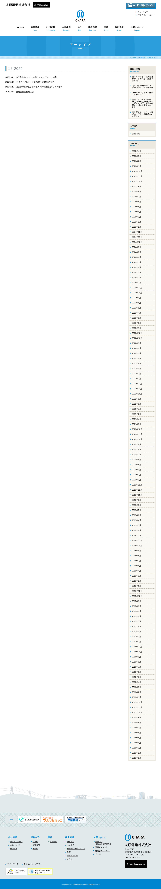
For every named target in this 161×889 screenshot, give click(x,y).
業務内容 (92, 28)
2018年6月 (136, 566)
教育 (69, 852)
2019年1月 (136, 535)
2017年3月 (136, 631)
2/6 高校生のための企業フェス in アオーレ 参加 (36, 77)
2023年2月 (136, 323)
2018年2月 (136, 581)
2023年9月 (136, 298)
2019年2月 (136, 530)
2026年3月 (136, 156)
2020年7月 (136, 454)
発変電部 (36, 845)
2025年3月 (136, 217)
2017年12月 (137, 591)
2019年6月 (136, 515)
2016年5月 (136, 677)
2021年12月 (137, 384)
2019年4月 (136, 520)
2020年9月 (136, 444)
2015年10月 (137, 712)
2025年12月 (137, 171)
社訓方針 (50, 28)
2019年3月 (136, 525)
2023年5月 (136, 308)
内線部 (35, 849)
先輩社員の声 (72, 856)
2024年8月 (136, 247)
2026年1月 (136, 166)
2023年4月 (136, 313)
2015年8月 (136, 722)
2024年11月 (137, 237)
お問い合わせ (137, 28)
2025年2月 (136, 222)
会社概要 (66, 28)
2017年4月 (136, 626)
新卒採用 (70, 842)
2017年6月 (136, 616)
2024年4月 (136, 267)
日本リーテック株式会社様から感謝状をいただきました (142, 79)
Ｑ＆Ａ (69, 859)
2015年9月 (136, 717)
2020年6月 (136, 459)
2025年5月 (136, 207)
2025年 (149, 57)
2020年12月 (137, 429)
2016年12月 (137, 647)
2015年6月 (136, 733)
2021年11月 (137, 389)
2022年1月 (136, 379)
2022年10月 (137, 338)
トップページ (132, 57)
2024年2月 (136, 277)
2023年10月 (137, 293)
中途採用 (70, 845)
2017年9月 (136, 601)
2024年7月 (136, 252)
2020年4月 (136, 464)
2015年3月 (136, 748)
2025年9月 (136, 186)
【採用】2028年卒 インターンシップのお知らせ (142, 86)
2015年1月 (136, 758)
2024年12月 (137, 232)
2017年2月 (136, 636)
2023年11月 (137, 287)
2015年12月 (137, 702)
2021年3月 (136, 424)
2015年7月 (136, 727)
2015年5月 (136, 738)
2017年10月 (137, 596)
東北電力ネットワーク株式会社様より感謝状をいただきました (142, 114)
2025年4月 (136, 212)
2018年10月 (137, 545)
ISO (80, 28)
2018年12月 (137, 540)
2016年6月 (136, 672)
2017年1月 (136, 642)
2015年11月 (137, 707)
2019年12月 (137, 485)
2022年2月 (136, 373)
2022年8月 (136, 348)
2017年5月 (136, 621)
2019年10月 (137, 495)
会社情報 (12, 837)
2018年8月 (136, 556)
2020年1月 (136, 480)
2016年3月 (136, 687)
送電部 (35, 842)
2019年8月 (136, 505)
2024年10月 (137, 242)
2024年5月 (136, 262)
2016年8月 (136, 662)
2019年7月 (136, 510)
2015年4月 (136, 743)
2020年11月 (137, 434)
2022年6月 (136, 358)
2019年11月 (137, 490)
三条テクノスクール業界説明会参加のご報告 (35, 82)
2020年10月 (137, 439)
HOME (20, 27)
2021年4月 (136, 419)
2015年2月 (136, 753)
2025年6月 (136, 202)
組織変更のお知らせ (25, 92)
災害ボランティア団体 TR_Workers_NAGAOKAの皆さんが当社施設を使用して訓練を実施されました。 (142, 103)
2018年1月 (136, 586)
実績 (106, 28)
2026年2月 (136, 161)
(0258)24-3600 (134, 855)
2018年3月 (136, 576)
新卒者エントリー (102, 847)
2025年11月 (137, 176)
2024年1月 (136, 282)
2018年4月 (136, 571)
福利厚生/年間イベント (76, 849)
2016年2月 (136, 692)
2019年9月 (136, 500)
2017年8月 (136, 606)
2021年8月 (136, 404)
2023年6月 (136, 303)
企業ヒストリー (16, 845)
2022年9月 (136, 343)
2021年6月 (136, 414)
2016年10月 (137, 652)
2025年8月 (136, 191)
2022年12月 (137, 333)
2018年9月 (136, 550)
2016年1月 (136, 697)
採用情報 (119, 28)
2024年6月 (136, 257)
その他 (98, 854)
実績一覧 (53, 842)
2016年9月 (136, 657)
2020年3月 (136, 470)
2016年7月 (136, 667)
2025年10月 (137, 181)
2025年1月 (136, 227)
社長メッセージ (16, 842)
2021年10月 (137, 394)
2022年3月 (136, 368)
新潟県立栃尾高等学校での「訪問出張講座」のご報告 (39, 87)
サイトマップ (143, 12)
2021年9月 (136, 399)
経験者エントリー (102, 851)
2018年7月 (136, 561)
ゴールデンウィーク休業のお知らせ (142, 93)
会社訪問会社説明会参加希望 (103, 843)
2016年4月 (136, 682)
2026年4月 (136, 151)
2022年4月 (136, 363)
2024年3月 (136, 272)
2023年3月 (136, 318)
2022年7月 (136, 353)
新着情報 (35, 28)
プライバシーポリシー (146, 15)
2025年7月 (136, 196)
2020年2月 (136, 475)
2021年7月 (136, 409)
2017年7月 (136, 611)
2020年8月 (136, 449)
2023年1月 (136, 328)
